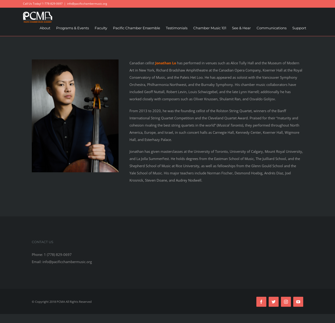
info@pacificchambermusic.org (87, 4)
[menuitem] (45, 28)
